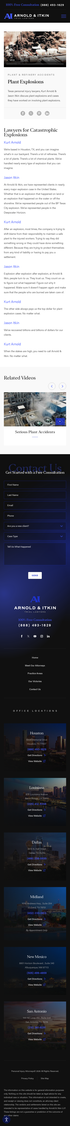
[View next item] (62, 386)
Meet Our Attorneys (35, 665)
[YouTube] (35, 636)
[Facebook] (22, 636)
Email (10, 505)
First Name (13, 484)
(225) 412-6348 (36, 803)
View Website (36, 761)
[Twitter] (28, 636)
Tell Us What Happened (19, 546)
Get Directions (37, 755)
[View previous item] (51, 386)
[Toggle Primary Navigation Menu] (63, 16)
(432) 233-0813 (36, 913)
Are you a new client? (18, 525)
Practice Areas (35, 673)
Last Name (12, 494)
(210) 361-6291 (37, 1027)
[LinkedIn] (48, 636)
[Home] (26, 16)
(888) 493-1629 (52, 4)
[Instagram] (42, 636)
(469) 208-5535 (37, 858)
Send (35, 575)
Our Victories (35, 681)
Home (35, 657)
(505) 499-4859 (37, 972)
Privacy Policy (27, 1078)
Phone (10, 515)
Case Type (12, 536)
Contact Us (35, 689)
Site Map (45, 1078)
